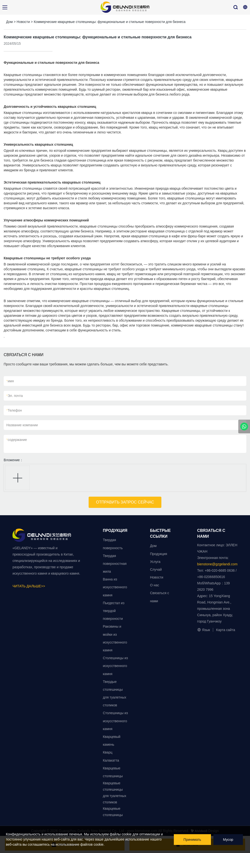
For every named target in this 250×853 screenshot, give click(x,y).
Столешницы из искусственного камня (115, 666)
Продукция (158, 554)
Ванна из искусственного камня (115, 587)
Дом (9, 22)
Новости (23, 22)
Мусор (228, 840)
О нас (154, 585)
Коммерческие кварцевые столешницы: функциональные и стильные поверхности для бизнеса (110, 22)
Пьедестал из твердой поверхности (113, 611)
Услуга (155, 562)
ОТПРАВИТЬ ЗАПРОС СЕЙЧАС (125, 502)
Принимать (192, 840)
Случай (156, 569)
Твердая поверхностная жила (114, 563)
